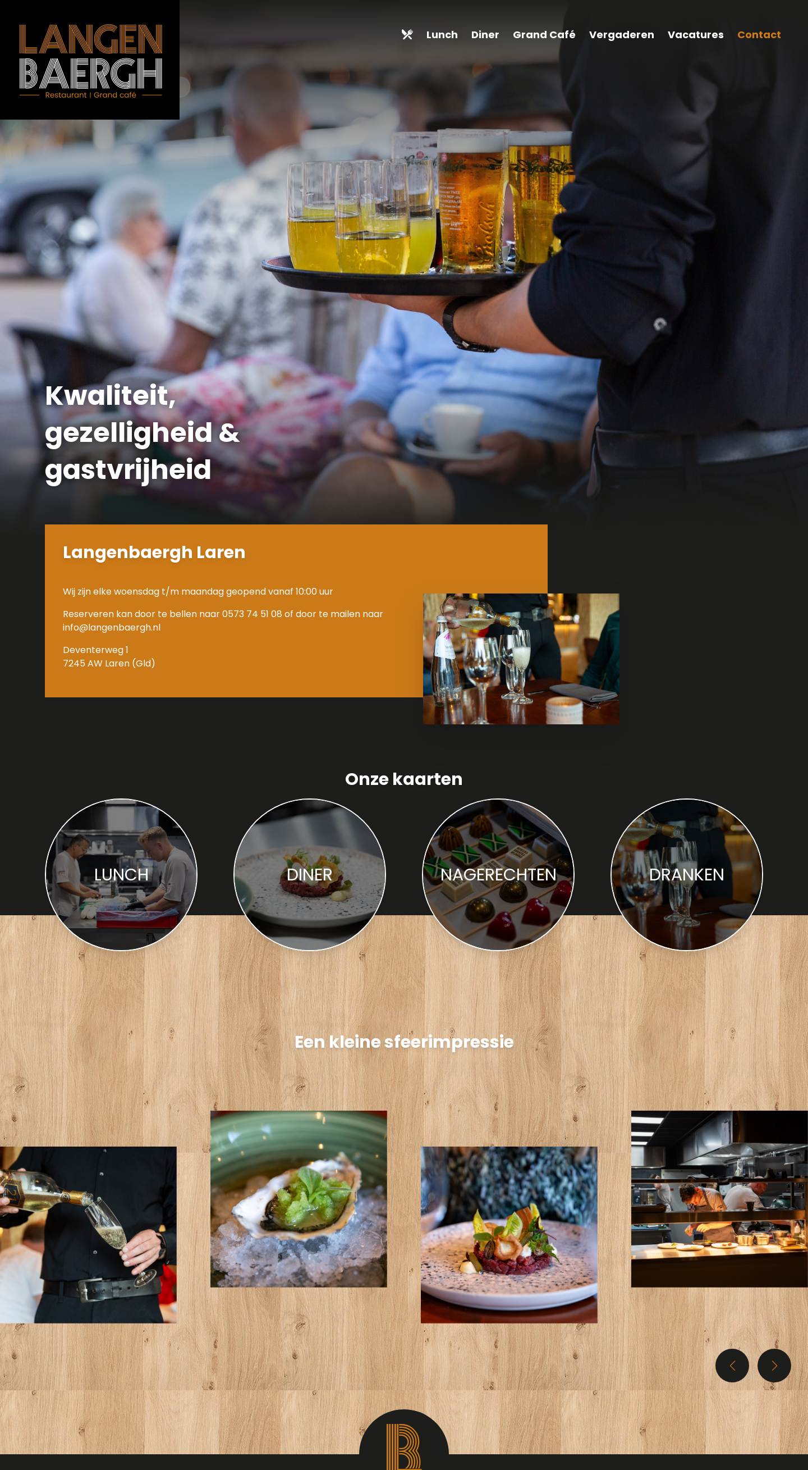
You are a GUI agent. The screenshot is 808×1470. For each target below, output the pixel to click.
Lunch (442, 35)
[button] (774, 1365)
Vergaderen (621, 35)
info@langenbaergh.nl (111, 627)
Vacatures (696, 35)
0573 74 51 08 (252, 614)
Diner (485, 35)
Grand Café (544, 35)
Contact (759, 35)
